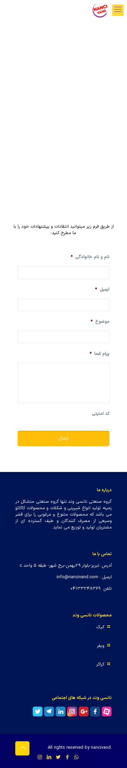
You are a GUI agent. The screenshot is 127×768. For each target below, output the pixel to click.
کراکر (100, 664)
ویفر (100, 645)
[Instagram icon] (39, 758)
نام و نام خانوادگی (89, 257)
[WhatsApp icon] (76, 758)
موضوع (99, 322)
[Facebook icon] (67, 758)
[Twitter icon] (58, 758)
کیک (100, 627)
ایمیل (102, 290)
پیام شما (99, 354)
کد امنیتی (100, 414)
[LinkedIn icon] (48, 758)
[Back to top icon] (22, 748)
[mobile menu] (118, 10)
